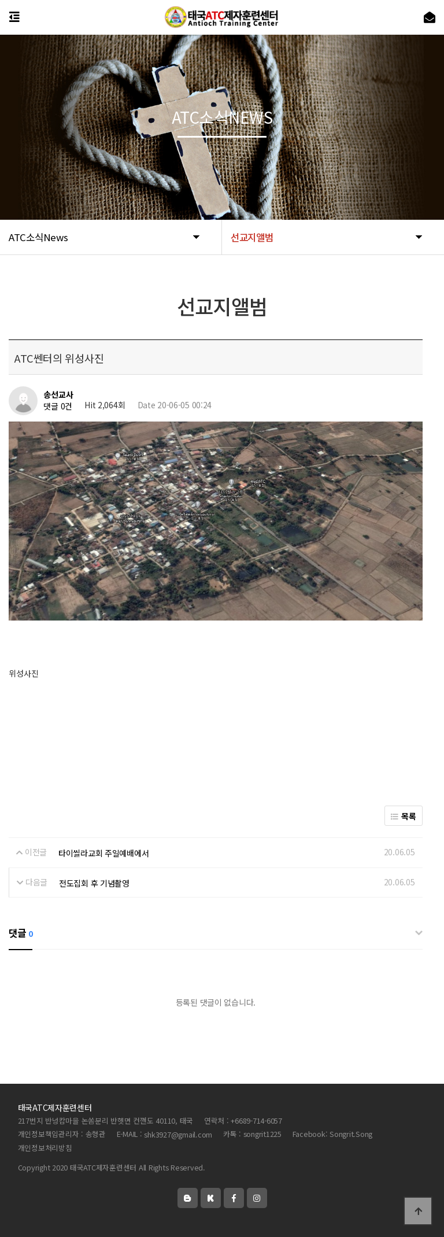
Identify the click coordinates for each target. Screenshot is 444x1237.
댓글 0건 (57, 406)
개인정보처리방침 (45, 1147)
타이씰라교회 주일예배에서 (103, 853)
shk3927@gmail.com (178, 1134)
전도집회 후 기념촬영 (94, 883)
